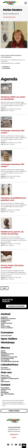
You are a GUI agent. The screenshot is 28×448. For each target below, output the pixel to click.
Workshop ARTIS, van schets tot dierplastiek (13, 98)
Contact (5, 384)
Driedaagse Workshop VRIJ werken (12, 132)
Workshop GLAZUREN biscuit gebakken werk (13, 199)
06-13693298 (5, 68)
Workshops (8, 342)
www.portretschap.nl (9, 17)
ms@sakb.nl (5, 66)
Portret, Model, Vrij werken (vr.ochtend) (12, 266)
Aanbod (5, 313)
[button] (25, 3)
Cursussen (7, 332)
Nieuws (5, 347)
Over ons (6, 372)
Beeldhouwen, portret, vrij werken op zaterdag (12, 233)
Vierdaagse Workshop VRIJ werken (12, 165)
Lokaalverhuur (9, 364)
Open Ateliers (9, 338)
